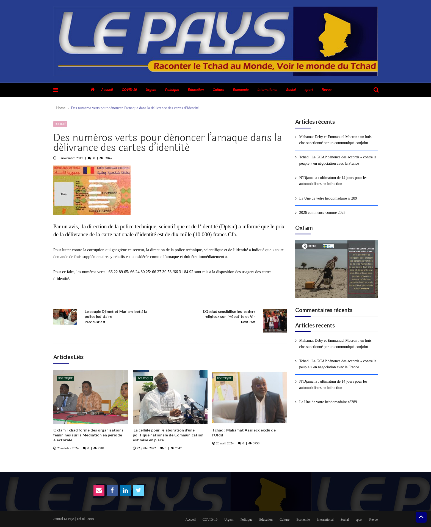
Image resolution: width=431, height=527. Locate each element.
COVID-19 (129, 90)
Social (291, 90)
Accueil (107, 90)
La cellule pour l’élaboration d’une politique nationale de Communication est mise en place (168, 435)
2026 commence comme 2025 (322, 213)
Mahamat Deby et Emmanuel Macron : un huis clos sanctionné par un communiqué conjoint (335, 140)
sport (309, 90)
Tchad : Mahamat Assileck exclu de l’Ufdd (244, 432)
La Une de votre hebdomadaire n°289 (328, 198)
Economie (240, 90)
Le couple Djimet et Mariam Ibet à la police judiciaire (116, 314)
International (267, 90)
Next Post (248, 322)
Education (196, 90)
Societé (60, 123)
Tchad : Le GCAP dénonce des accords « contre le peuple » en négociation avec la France (337, 160)
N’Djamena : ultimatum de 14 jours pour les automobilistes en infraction (333, 181)
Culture (218, 90)
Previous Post (95, 322)
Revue (326, 90)
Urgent (151, 90)
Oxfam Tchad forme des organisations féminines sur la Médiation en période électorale (88, 435)
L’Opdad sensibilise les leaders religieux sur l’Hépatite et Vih (229, 314)
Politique (172, 90)
